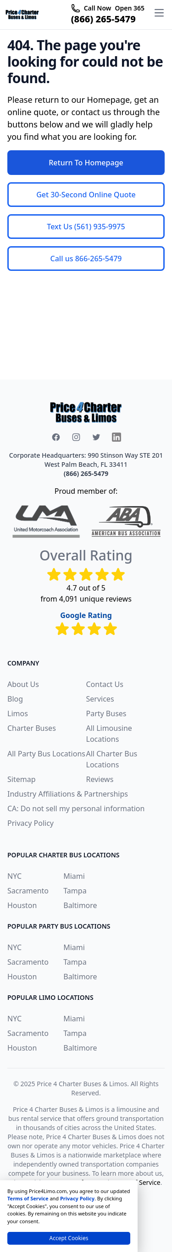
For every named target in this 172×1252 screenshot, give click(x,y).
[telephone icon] (75, 8)
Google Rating (86, 615)
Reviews (100, 779)
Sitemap (21, 779)
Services (100, 699)
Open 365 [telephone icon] (129, 8)
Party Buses (106, 713)
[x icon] (96, 437)
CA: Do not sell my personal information (75, 808)
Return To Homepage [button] (86, 163)
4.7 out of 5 (86, 588)
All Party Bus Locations (46, 754)
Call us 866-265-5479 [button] (86, 259)
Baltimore (80, 905)
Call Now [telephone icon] (97, 8)
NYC (14, 876)
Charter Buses (31, 728)
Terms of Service (28, 1198)
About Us (23, 684)
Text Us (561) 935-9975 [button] (86, 227)
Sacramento (28, 891)
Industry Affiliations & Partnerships (67, 794)
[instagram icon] (76, 437)
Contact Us (104, 684)
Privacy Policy (30, 823)
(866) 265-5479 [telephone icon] (103, 19)
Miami (74, 876)
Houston (22, 905)
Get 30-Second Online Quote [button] (86, 195)
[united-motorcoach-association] (46, 521)
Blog (15, 699)
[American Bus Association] (126, 521)
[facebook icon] (56, 437)
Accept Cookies (69, 1238)
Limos (17, 713)
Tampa (74, 891)
